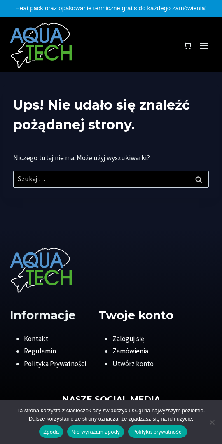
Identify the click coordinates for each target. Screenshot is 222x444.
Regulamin (40, 350)
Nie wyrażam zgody (95, 432)
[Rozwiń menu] (203, 45)
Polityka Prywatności (55, 363)
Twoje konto (135, 315)
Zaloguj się (128, 338)
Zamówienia (130, 350)
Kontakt (36, 338)
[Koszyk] (187, 45)
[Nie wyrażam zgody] (212, 422)
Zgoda (51, 432)
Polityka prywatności (157, 432)
